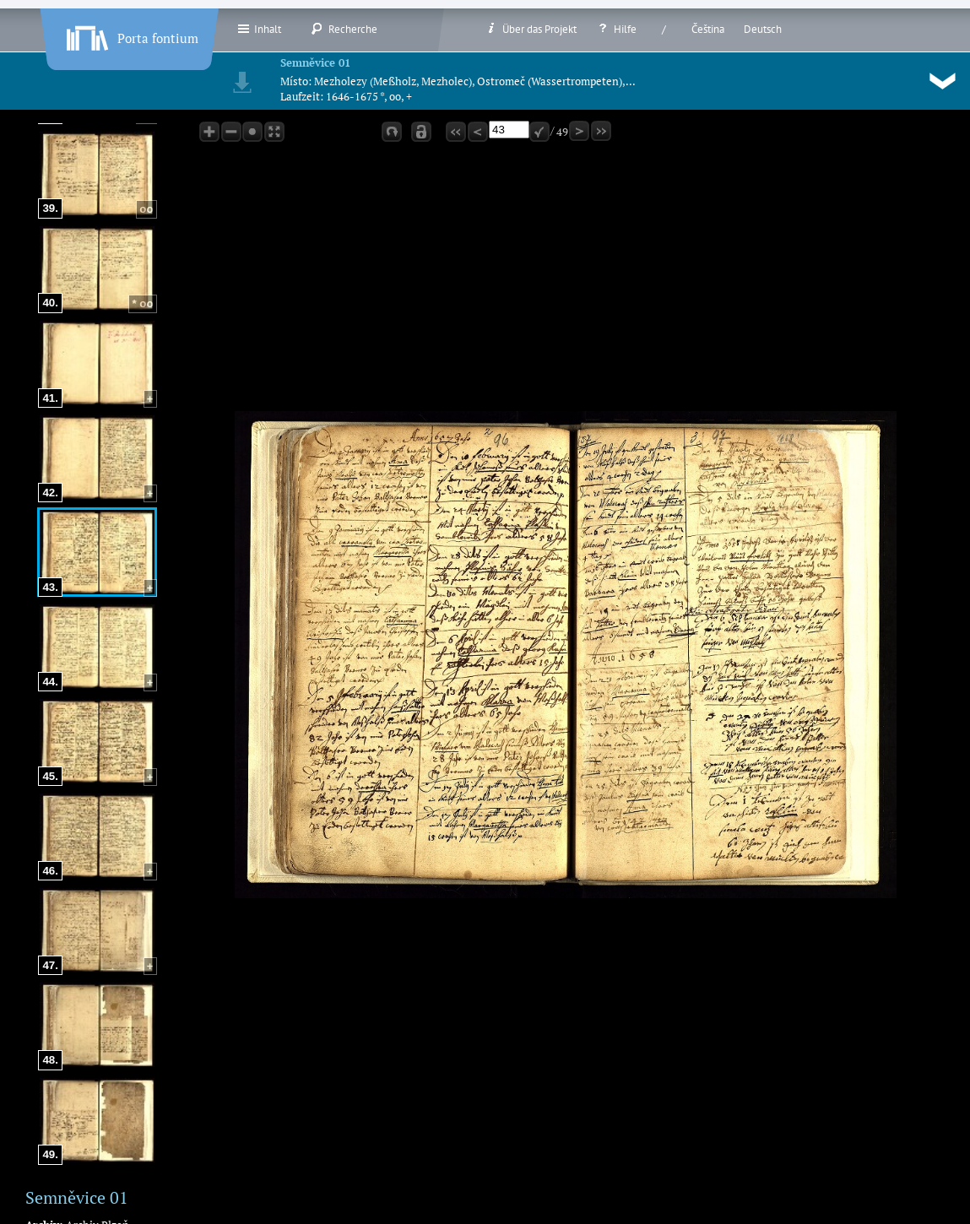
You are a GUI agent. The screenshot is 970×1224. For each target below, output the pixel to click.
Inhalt (258, 28)
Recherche (344, 28)
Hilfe (616, 28)
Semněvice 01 (315, 62)
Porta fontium (130, 34)
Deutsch (763, 29)
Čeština (707, 29)
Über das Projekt (531, 28)
